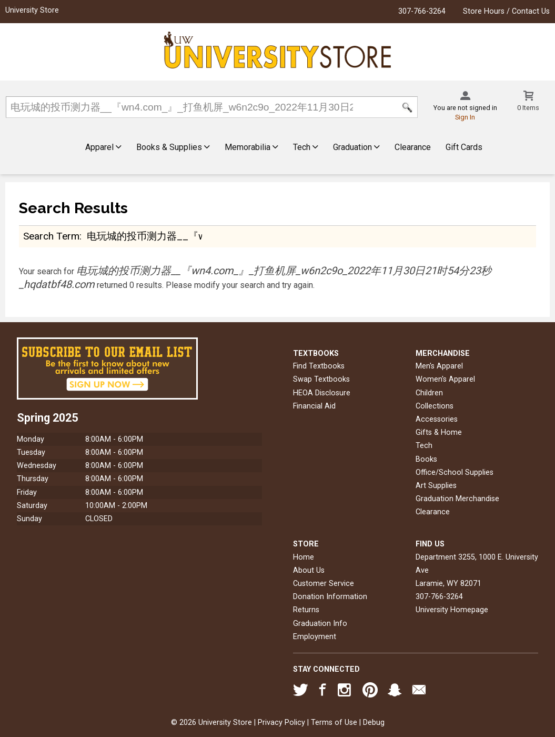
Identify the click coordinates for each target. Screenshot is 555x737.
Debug (374, 722)
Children (429, 393)
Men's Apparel (439, 366)
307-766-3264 (422, 11)
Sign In (465, 117)
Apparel (103, 147)
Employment (314, 636)
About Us (309, 570)
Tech (305, 147)
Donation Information (330, 596)
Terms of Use (334, 722)
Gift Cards (464, 147)
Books (426, 459)
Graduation (356, 147)
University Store (32, 10)
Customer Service (323, 583)
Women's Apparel (445, 379)
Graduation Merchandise (457, 498)
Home (303, 557)
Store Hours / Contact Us (506, 11)
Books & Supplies (173, 147)
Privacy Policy (281, 722)
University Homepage (452, 609)
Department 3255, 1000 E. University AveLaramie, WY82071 (477, 570)
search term (51, 236)
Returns (306, 609)
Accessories (437, 419)
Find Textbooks (319, 366)
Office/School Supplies (454, 472)
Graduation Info (320, 623)
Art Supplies (436, 485)
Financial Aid (314, 406)
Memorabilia (251, 147)
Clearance (413, 147)
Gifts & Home (439, 432)
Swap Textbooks (321, 379)
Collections (434, 406)
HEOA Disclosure (321, 393)
